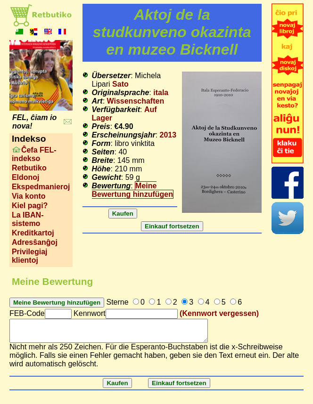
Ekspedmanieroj (41, 187)
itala (160, 93)
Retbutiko (29, 168)
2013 (168, 135)
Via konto (29, 196)
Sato (120, 84)
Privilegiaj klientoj (30, 256)
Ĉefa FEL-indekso (34, 154)
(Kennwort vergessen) (219, 313)
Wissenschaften (136, 101)
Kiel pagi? (30, 206)
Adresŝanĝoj (35, 242)
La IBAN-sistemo (28, 219)
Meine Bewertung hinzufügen (132, 190)
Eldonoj (26, 177)
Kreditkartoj (33, 233)
